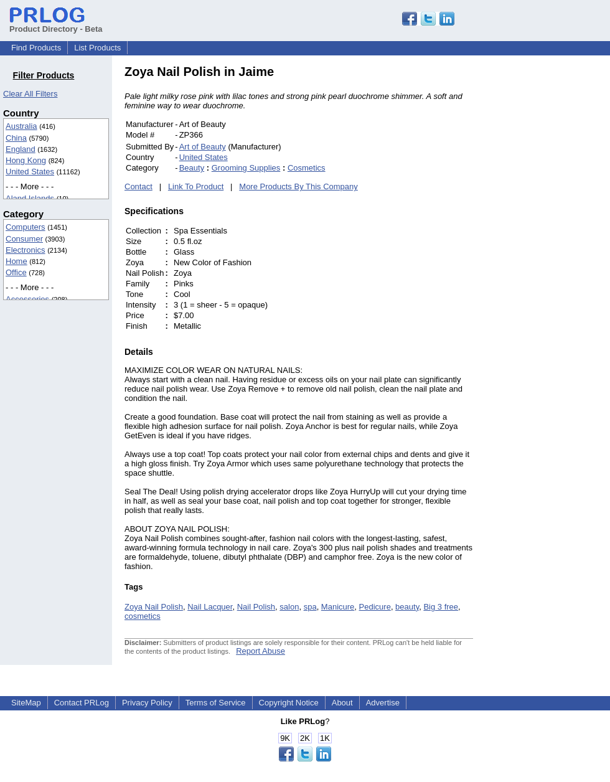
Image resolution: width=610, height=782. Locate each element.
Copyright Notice (289, 702)
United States (30, 171)
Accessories (27, 299)
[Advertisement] (557, 251)
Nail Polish (256, 606)
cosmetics (142, 616)
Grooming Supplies (246, 167)
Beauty (191, 167)
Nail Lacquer (209, 606)
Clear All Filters (30, 93)
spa (310, 606)
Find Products (36, 47)
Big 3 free (440, 606)
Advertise (383, 702)
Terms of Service (215, 702)
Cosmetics (307, 167)
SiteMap (26, 702)
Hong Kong (26, 160)
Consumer (24, 238)
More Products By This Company (298, 186)
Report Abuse (260, 651)
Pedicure (375, 606)
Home (16, 261)
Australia (21, 126)
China (16, 138)
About (342, 702)
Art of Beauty (202, 146)
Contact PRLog (81, 702)
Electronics (25, 250)
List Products (97, 47)
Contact (138, 186)
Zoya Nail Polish (153, 606)
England (20, 149)
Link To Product (195, 186)
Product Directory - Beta (56, 24)
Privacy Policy (147, 702)
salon (289, 606)
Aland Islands (30, 198)
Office (16, 272)
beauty (407, 606)
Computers (25, 227)
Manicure (337, 606)
